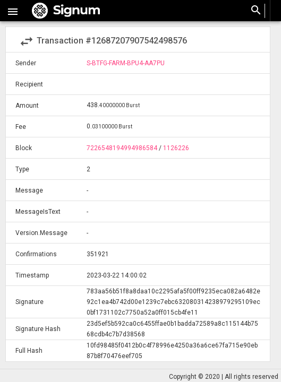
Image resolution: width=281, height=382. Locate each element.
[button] (12, 10)
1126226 (176, 148)
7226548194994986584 (122, 148)
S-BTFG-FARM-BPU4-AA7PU (126, 63)
